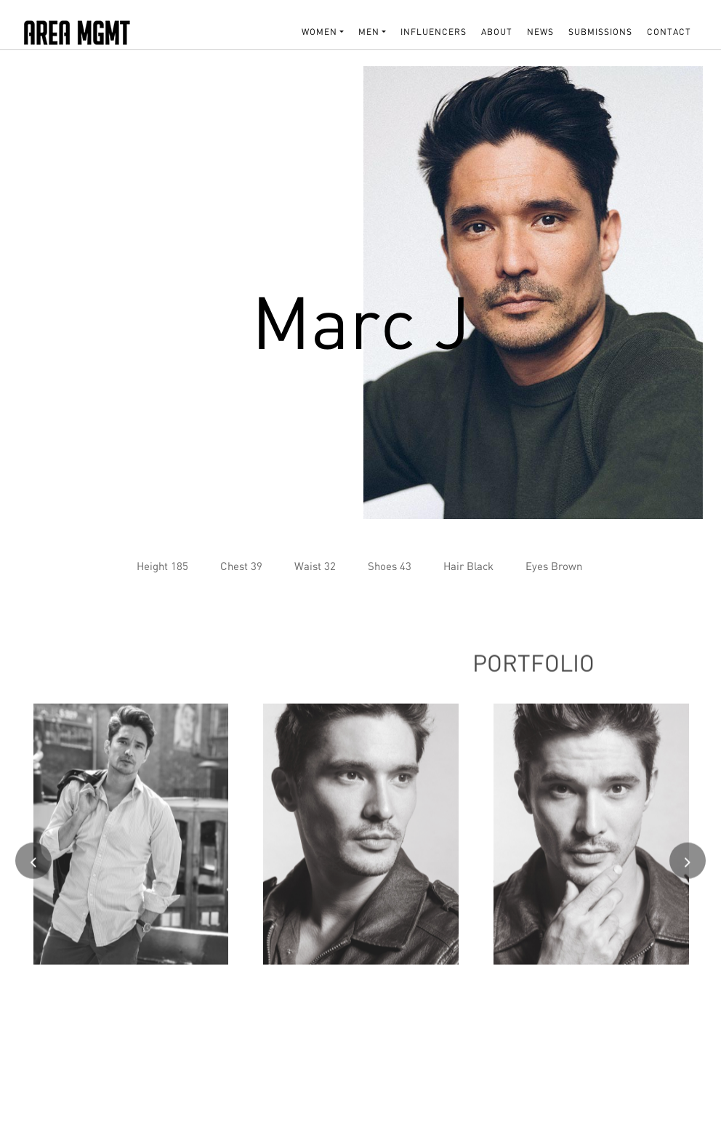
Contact (669, 31)
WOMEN (319, 31)
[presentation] (33, 867)
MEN (368, 31)
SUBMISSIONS (600, 31)
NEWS (540, 31)
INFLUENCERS (433, 31)
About (496, 31)
